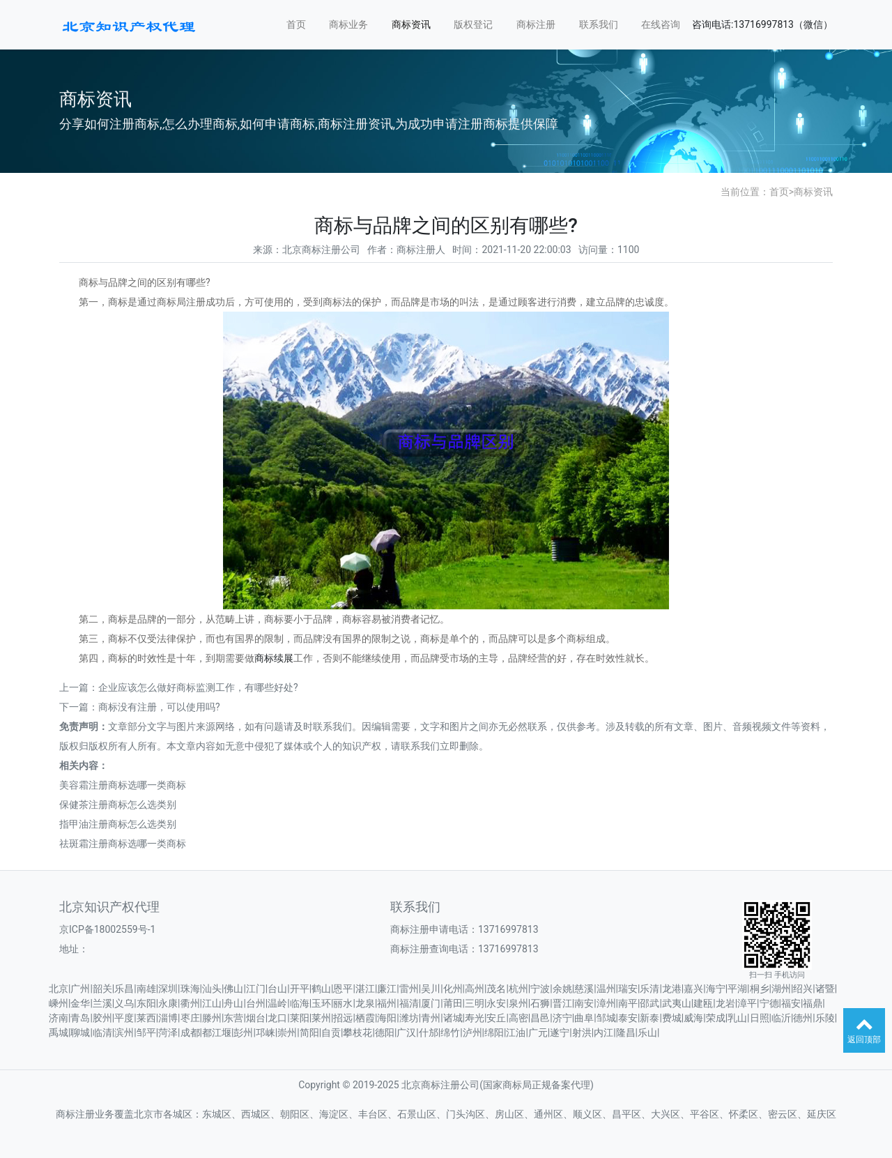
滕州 (212, 1017)
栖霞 (365, 1017)
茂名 (496, 988)
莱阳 (299, 1017)
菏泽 (168, 1032)
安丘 (496, 1017)
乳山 (737, 1017)
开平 (299, 988)
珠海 (190, 988)
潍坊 (409, 1017)
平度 (124, 1017)
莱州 (321, 1017)
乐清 (649, 988)
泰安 (628, 1017)
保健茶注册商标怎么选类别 (117, 804)
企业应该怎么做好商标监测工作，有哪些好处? (198, 687)
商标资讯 (411, 24)
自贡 (331, 1032)
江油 (515, 1032)
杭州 (518, 988)
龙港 (672, 988)
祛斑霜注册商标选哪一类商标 (122, 843)
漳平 (747, 1003)
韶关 (102, 988)
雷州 (409, 988)
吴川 (430, 988)
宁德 (769, 1003)
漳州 (606, 1003)
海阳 (387, 1017)
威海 (693, 1017)
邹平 (146, 1032)
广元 (538, 1032)
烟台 (256, 1017)
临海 (299, 1003)
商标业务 (348, 24)
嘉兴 (693, 988)
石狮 (540, 1003)
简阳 (309, 1032)
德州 (803, 1017)
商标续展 (273, 658)
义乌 (124, 1003)
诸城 (453, 1017)
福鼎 (812, 1003)
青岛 (80, 1017)
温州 (606, 988)
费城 (672, 1017)
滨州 (124, 1032)
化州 (453, 988)
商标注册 (535, 24)
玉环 (321, 1003)
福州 (387, 1003)
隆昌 (626, 1032)
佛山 (233, 988)
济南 (58, 1017)
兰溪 (102, 1003)
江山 (212, 1003)
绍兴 (803, 988)
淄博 (168, 1017)
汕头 (212, 988)
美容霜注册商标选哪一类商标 (122, 785)
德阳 (384, 1032)
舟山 (233, 1003)
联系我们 (598, 24)
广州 (80, 988)
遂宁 (559, 1032)
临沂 (781, 1017)
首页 (296, 24)
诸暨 (825, 988)
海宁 (715, 988)
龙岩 (725, 1003)
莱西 (146, 1017)
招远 (343, 1017)
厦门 (430, 1003)
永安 (496, 1003)
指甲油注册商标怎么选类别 (117, 824)
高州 (474, 988)
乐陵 (825, 1017)
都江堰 (216, 1032)
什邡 (428, 1032)
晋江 (562, 1003)
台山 (277, 988)
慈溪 (584, 988)
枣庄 (190, 1017)
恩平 (343, 988)
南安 (584, 1003)
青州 (430, 1017)
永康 (168, 1003)
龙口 (277, 1017)
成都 (190, 1032)
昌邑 (540, 1017)
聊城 (80, 1032)
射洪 (582, 1032)
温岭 (277, 1003)
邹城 (606, 1017)
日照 (759, 1017)
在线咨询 (660, 24)
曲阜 (584, 1017)
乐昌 (124, 988)
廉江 (387, 988)
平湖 (737, 988)
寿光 (474, 1017)
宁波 (540, 988)
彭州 (243, 1032)
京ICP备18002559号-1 (107, 929)
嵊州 (58, 1003)
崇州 (287, 1032)
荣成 (715, 1017)
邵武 (649, 1003)
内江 (603, 1032)
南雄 (146, 988)
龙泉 (365, 1003)
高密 (518, 1017)
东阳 (146, 1003)
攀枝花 (357, 1032)
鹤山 (321, 988)
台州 (256, 1003)
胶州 (102, 1017)
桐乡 (759, 988)
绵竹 (450, 1032)
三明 (474, 1003)
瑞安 (628, 988)
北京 (58, 988)
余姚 (562, 988)
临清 (102, 1032)
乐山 (647, 1032)
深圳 (168, 988)
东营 (233, 1017)
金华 (80, 1003)
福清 (409, 1003)
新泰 (649, 1017)
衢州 (190, 1003)
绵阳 (494, 1032)
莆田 (453, 1003)
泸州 (472, 1032)
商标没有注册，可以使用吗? (159, 707)
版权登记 (473, 24)
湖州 (781, 988)
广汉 (406, 1032)
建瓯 (703, 1003)
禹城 (58, 1032)
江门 (256, 988)
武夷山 (676, 1003)
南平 (628, 1003)
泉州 (518, 1003)
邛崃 (265, 1032)
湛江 (365, 988)
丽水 (343, 1003)
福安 (791, 1003)
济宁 (562, 1017)
